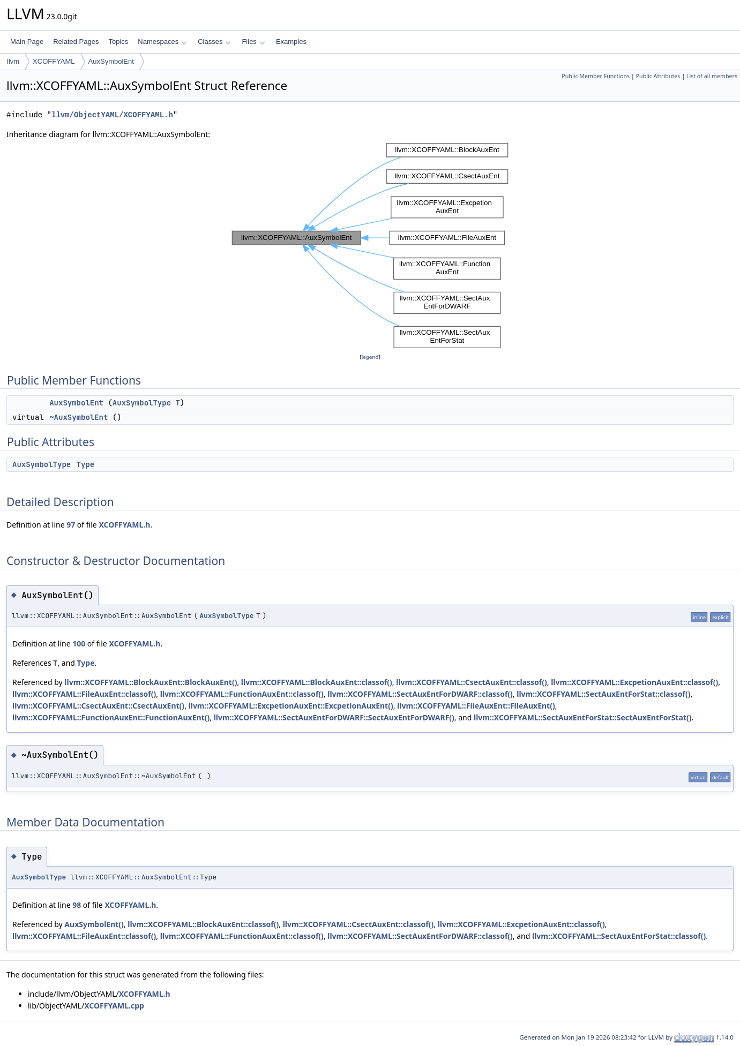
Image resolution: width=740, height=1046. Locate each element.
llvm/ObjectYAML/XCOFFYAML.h (112, 115)
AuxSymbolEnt (111, 61)
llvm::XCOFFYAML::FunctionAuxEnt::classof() (242, 694)
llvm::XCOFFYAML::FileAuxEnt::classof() (84, 694)
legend (370, 356)
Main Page (26, 41)
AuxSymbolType (142, 403)
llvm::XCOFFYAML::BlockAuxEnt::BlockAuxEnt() (150, 682)
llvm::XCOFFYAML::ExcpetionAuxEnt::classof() (634, 682)
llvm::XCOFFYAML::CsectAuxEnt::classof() (471, 682)
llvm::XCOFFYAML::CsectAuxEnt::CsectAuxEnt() (98, 706)
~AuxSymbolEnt (78, 417)
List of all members (711, 76)
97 (70, 525)
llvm (13, 61)
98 (76, 905)
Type (86, 464)
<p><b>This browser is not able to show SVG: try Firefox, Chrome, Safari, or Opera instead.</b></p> (370, 245)
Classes (214, 41)
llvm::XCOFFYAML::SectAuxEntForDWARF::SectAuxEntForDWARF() (334, 717)
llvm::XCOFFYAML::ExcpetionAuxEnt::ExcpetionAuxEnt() (291, 706)
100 (78, 643)
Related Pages (76, 41)
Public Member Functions (596, 76)
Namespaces (162, 41)
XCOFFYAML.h (124, 525)
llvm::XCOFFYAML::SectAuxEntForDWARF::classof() (420, 694)
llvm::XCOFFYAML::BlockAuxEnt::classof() (316, 682)
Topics (118, 41)
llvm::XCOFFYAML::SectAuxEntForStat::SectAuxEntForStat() (582, 717)
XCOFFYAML (54, 61)
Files (253, 41)
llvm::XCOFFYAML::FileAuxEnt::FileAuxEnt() (476, 706)
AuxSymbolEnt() (94, 924)
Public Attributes (658, 76)
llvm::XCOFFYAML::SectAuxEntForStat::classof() (603, 694)
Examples (291, 41)
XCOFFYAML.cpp (114, 1005)
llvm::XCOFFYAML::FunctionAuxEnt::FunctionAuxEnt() (111, 717)
